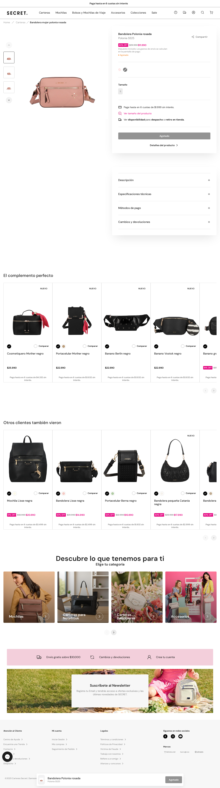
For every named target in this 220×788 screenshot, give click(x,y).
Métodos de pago (164, 208)
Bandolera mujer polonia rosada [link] (48, 22)
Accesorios (118, 12)
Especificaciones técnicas (164, 194)
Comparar (41, 346)
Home (6, 22)
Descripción (164, 180)
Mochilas (61, 12)
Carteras (44, 12)
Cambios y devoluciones (164, 222)
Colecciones (138, 12)
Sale (154, 12)
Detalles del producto (164, 145)
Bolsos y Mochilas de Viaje (89, 12)
